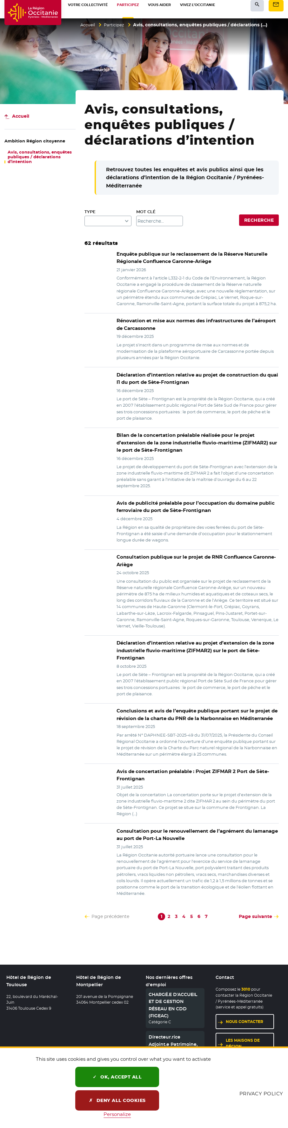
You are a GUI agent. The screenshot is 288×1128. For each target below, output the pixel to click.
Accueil (88, 24)
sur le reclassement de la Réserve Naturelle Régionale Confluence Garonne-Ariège (189, 257)
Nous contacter (244, 1012)
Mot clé (146, 211)
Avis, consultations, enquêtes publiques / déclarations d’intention (40, 157)
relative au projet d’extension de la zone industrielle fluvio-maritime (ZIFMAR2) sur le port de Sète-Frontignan (197, 645)
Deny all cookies (117, 1100)
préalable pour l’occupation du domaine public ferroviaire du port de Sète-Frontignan (192, 505)
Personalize (117, 1114)
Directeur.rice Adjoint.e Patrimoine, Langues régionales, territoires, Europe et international (173, 1042)
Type (90, 211)
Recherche (259, 220)
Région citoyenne (34, 141)
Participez (116, 24)
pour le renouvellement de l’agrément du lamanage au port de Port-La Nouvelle (197, 825)
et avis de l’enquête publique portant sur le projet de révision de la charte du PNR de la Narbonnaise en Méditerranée (193, 705)
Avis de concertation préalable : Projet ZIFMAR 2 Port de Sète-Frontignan (189, 765)
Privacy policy (261, 1094)
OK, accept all (117, 1077)
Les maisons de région (243, 1034)
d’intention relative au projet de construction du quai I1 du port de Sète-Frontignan (195, 378)
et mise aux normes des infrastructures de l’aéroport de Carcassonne (196, 324)
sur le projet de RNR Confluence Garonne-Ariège (192, 559)
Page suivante (255, 907)
